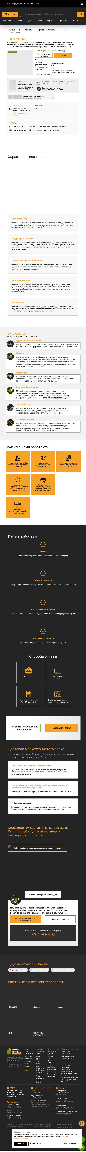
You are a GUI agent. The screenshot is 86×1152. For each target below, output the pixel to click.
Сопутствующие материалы (32, 98)
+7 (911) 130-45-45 (14, 1119)
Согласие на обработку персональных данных (43, 1126)
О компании (7, 21)
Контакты (28, 1060)
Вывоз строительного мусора (69, 1082)
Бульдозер (51, 1075)
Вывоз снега (65, 1071)
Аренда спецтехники (52, 1068)
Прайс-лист (63, 21)
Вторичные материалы (40, 1070)
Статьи (26, 1065)
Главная (11, 30)
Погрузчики (51, 1071)
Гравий (38, 1083)
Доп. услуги (65, 1067)
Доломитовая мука (53, 1063)
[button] (44, 55)
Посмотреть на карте (47, 109)
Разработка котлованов (69, 1079)
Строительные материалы (53, 1051)
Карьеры (50, 21)
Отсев (38, 1065)
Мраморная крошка (40, 1080)
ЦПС (49, 1060)
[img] (10, 97)
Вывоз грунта (65, 1069)
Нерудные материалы (46, 30)
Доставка (77, 21)
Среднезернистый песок (18, 971)
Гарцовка (51, 1057)
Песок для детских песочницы (64, 971)
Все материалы (25, 30)
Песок (19, 21)
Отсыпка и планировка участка (69, 1075)
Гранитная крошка (39, 1077)
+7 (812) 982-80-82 (14, 1109)
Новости (27, 1062)
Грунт (40, 21)
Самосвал (51, 1077)
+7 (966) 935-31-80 (14, 1114)
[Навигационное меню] (82, 4)
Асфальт (39, 1067)
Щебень (30, 21)
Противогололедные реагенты (70, 1051)
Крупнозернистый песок (40, 971)
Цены (26, 1072)
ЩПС (37, 1062)
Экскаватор (51, 1073)
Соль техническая (68, 1057)
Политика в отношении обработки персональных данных (19, 1126)
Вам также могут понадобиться (34, 96)
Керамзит (39, 1074)
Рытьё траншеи (66, 1073)
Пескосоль (66, 1055)
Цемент (50, 1055)
